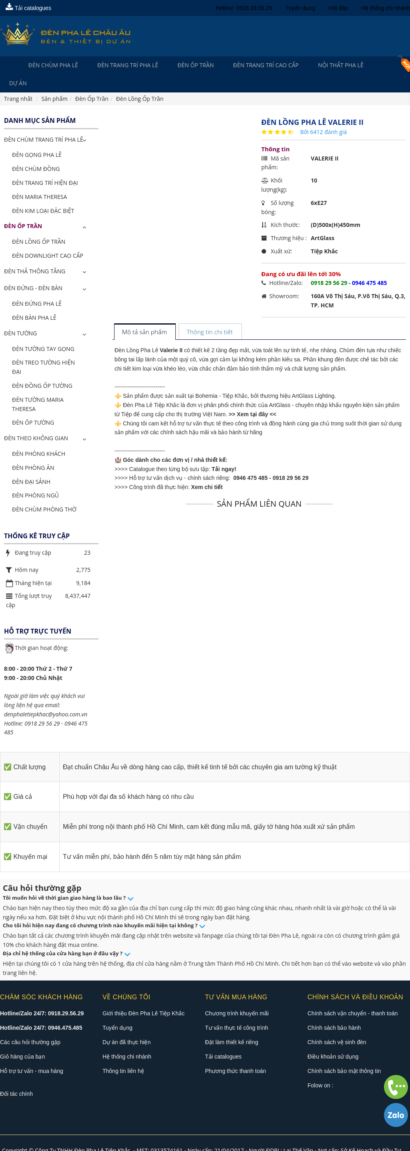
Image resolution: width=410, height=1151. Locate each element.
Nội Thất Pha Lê (329, 65)
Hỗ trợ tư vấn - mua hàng (31, 1054)
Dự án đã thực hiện (126, 1025)
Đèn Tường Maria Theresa (38, 387)
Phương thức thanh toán (235, 1054)
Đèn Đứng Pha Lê (37, 286)
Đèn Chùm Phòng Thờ (44, 492)
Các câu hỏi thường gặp (30, 1025)
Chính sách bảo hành (334, 1010)
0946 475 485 (250, 460)
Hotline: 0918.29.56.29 (244, 8)
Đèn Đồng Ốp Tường (42, 368)
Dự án (377, 65)
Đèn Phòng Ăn (33, 450)
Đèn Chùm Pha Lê (51, 65)
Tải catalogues (28, 8)
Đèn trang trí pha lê (122, 65)
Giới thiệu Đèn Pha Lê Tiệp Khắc (143, 996)
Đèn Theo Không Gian (36, 421)
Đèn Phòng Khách (38, 436)
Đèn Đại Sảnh (31, 464)
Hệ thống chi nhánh (385, 8)
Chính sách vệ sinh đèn (337, 1025)
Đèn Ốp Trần (188, 65)
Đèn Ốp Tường (33, 405)
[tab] (145, 315)
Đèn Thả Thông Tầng (34, 254)
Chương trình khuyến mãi (237, 996)
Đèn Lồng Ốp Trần (38, 224)
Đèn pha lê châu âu (334, 1142)
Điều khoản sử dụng (333, 1039)
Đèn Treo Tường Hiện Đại (43, 349)
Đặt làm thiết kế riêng (231, 1025)
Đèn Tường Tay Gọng (43, 331)
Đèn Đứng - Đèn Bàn (33, 271)
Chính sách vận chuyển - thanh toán (353, 996)
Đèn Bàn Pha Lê (34, 300)
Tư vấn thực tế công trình (236, 1010)
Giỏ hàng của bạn (22, 1039)
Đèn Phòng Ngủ (35, 478)
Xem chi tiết (207, 470)
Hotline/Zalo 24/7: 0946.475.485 (41, 1010)
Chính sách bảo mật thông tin (344, 1054)
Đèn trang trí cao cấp (256, 65)
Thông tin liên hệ (123, 1054)
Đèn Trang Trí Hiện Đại (45, 165)
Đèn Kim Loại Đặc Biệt (43, 193)
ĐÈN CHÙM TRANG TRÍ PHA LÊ (43, 122)
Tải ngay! (224, 452)
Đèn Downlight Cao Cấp (47, 238)
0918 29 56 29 (291, 460)
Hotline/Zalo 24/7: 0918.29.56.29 (42, 996)
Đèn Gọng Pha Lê (37, 137)
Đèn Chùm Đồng (36, 151)
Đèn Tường (20, 316)
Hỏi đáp (338, 8)
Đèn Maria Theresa (39, 179)
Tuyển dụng (300, 8)
